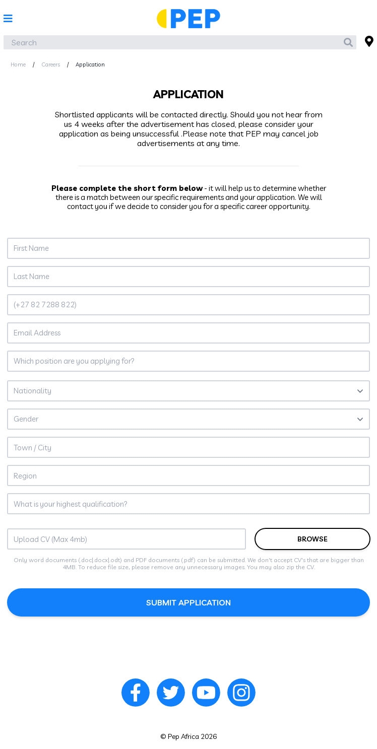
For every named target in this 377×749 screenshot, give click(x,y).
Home (18, 64)
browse (312, 538)
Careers (50, 64)
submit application (188, 602)
